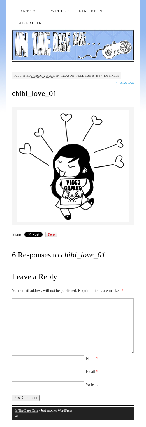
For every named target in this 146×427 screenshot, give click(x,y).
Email (92, 372)
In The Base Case (26, 410)
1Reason (67, 75)
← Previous (124, 82)
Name (92, 358)
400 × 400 (101, 75)
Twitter (59, 11)
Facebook (29, 23)
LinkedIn (91, 11)
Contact (27, 11)
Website (92, 385)
